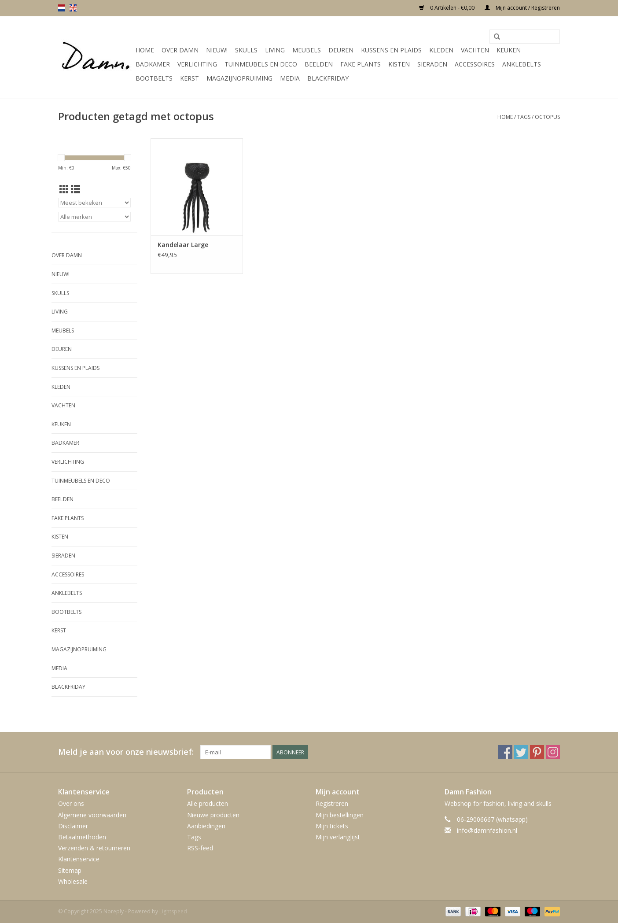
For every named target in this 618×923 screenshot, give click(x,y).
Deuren (340, 50)
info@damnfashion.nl (487, 830)
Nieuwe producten (213, 815)
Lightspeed (173, 911)
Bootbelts (154, 78)
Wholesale (73, 881)
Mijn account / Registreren (522, 7)
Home (145, 50)
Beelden (319, 64)
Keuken (509, 50)
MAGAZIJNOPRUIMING (239, 78)
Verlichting (197, 64)
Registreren (332, 803)
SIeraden (432, 64)
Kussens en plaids (391, 50)
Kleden (441, 50)
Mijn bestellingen (340, 815)
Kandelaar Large (183, 244)
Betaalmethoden (82, 837)
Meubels (306, 50)
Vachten (475, 50)
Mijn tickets (332, 826)
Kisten (399, 64)
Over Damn (180, 50)
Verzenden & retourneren (94, 848)
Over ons (71, 803)
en (73, 7)
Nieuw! (217, 50)
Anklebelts (521, 64)
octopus (547, 117)
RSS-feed (200, 848)
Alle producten (207, 803)
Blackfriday (328, 78)
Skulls (246, 50)
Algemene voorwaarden (92, 815)
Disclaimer (73, 826)
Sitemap (69, 870)
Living (275, 50)
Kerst (189, 78)
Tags (523, 117)
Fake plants (360, 64)
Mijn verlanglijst (338, 837)
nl (61, 7)
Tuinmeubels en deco (260, 64)
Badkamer (153, 64)
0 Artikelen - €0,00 (447, 7)
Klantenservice (78, 859)
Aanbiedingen (206, 826)
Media (290, 78)
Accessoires (475, 64)
